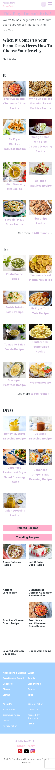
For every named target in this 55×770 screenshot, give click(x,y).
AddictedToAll (14, 4)
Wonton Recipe (40, 382)
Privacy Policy (10, 726)
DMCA (6, 720)
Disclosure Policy (11, 715)
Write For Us (9, 709)
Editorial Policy (35, 704)
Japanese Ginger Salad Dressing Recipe (40, 474)
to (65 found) (40, 393)
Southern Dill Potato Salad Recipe (40, 346)
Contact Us (33, 709)
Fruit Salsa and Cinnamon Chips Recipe (14, 103)
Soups (31, 689)
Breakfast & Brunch (13, 678)
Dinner (6, 689)
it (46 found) (40, 233)
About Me (7, 704)
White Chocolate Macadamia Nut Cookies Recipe (40, 103)
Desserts (8, 683)
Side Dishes (34, 683)
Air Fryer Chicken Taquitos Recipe (14, 144)
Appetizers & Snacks (14, 672)
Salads (31, 678)
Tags (30, 694)
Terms (31, 724)
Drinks (6, 694)
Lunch (31, 672)
